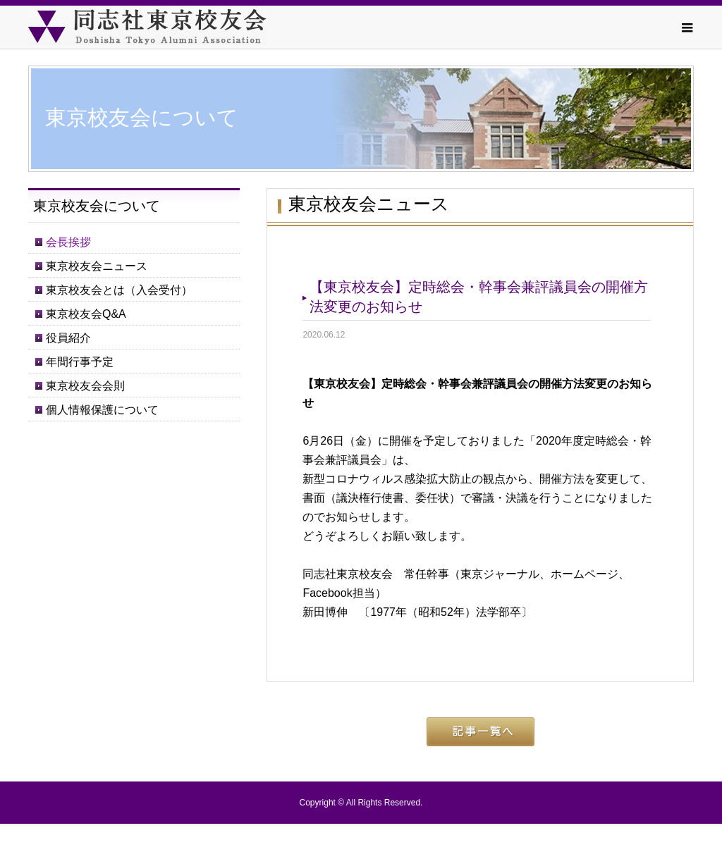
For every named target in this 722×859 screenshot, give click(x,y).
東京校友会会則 (85, 386)
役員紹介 (68, 338)
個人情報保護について (102, 410)
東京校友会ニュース (96, 266)
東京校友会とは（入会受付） (119, 290)
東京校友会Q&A (86, 314)
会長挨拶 (68, 242)
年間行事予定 (80, 362)
